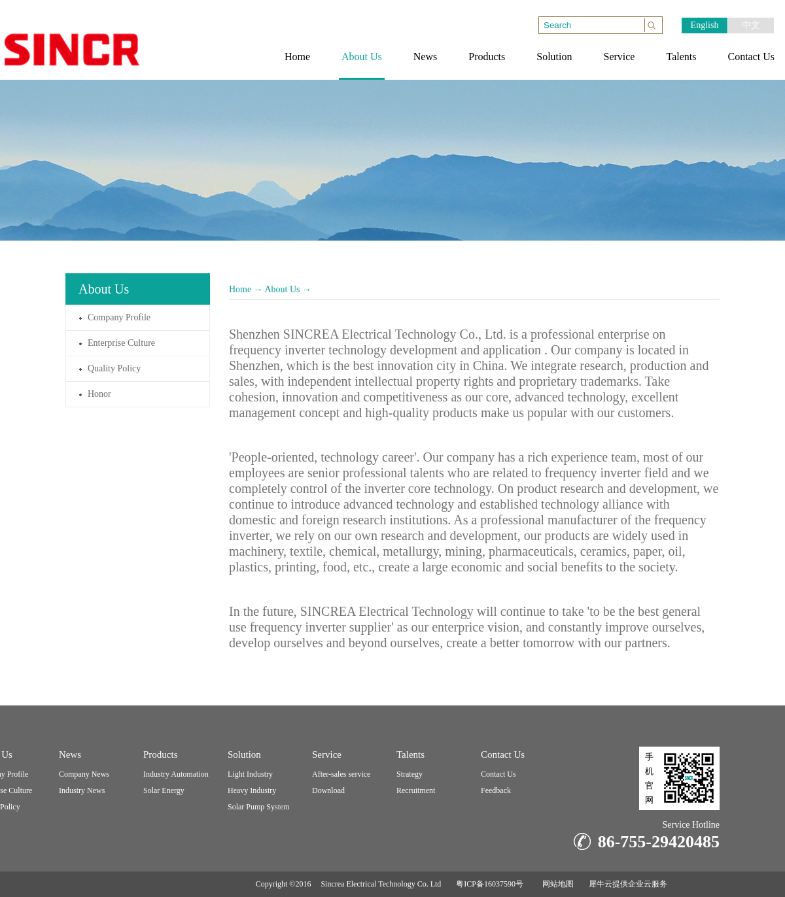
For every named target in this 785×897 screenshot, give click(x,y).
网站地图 (556, 884)
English (705, 25)
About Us (282, 289)
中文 (751, 25)
